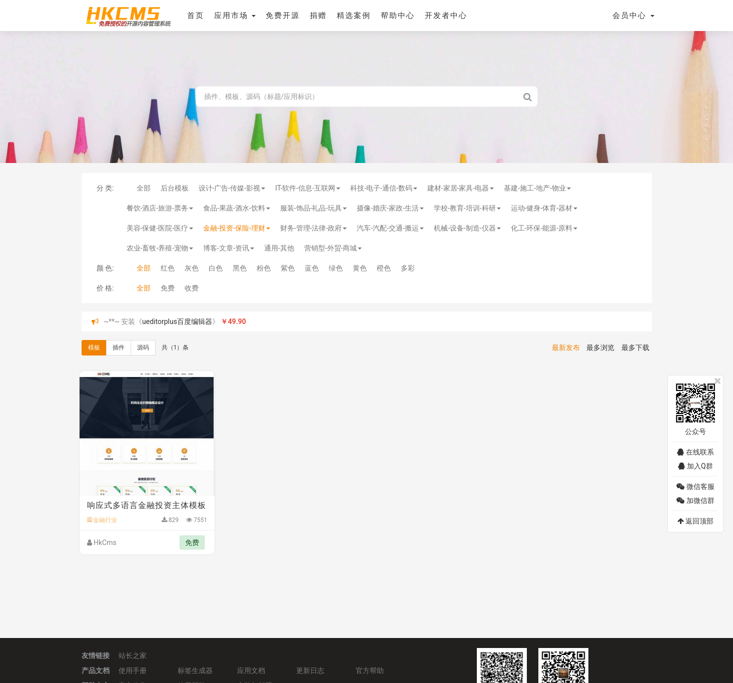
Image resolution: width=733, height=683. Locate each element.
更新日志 (310, 670)
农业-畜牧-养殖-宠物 (160, 248)
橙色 (384, 268)
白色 (216, 268)
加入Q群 (695, 466)
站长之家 (133, 656)
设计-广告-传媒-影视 (232, 188)
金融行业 (102, 520)
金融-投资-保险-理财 (236, 228)
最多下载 (635, 348)
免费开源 (283, 15)
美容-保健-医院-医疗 (160, 228)
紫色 (288, 268)
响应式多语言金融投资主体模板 (146, 505)
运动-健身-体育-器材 (544, 208)
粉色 (264, 268)
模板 (94, 347)
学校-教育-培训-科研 (467, 208)
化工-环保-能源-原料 (544, 228)
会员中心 (633, 15)
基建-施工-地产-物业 (537, 188)
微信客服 (695, 486)
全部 (144, 188)
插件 (119, 347)
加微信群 (695, 500)
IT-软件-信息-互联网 (307, 188)
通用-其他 (279, 248)
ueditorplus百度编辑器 (177, 322)
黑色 (240, 268)
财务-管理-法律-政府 (313, 228)
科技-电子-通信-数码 (383, 188)
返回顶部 (695, 521)
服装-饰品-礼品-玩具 (313, 208)
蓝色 (312, 268)
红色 (168, 268)
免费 (168, 288)
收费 (192, 288)
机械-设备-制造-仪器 (467, 228)
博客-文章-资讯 (228, 248)
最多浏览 (600, 348)
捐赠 (318, 15)
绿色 (336, 268)
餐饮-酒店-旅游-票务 (160, 208)
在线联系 (695, 452)
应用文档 (251, 670)
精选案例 (354, 15)
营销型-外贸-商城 (333, 248)
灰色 (192, 268)
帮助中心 (398, 15)
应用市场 (235, 15)
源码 (143, 347)
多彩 (408, 268)
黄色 (360, 268)
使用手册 (133, 670)
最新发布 (566, 348)
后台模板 (175, 188)
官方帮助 (370, 670)
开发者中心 (446, 15)
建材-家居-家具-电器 (460, 188)
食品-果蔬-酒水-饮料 (236, 208)
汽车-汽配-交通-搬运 (390, 228)
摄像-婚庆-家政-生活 (390, 208)
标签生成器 (195, 670)
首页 (195, 15)
